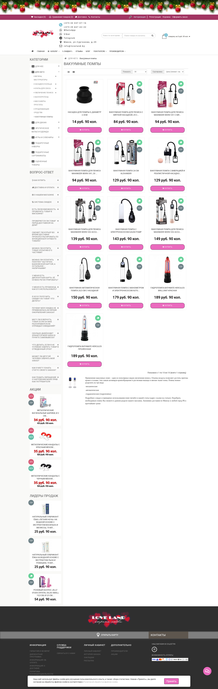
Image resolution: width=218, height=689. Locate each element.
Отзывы (79, 51)
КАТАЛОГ (54, 51)
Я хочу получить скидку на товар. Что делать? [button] (45, 298)
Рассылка (89, 661)
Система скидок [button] (45, 202)
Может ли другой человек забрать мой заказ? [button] (45, 358)
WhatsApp (70, 30)
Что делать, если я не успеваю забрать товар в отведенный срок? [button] (45, 347)
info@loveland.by (74, 46)
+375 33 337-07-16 (75, 23)
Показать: (127, 72)
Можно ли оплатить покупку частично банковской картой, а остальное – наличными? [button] (45, 264)
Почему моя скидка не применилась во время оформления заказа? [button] (45, 310)
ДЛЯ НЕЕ (37, 66)
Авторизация (140, 17)
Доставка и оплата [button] (45, 187)
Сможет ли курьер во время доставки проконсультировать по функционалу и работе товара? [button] (45, 236)
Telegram (69, 38)
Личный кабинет (92, 651)
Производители (117, 51)
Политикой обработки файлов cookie (100, 682)
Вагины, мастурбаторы (40, 78)
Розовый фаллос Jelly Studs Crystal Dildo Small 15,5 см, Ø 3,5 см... (45, 593)
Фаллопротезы (41, 97)
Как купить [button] (45, 180)
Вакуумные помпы (43, 117)
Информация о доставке (37, 667)
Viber (67, 34)
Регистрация (155, 17)
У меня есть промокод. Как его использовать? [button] (45, 288)
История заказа (92, 654)
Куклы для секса (42, 88)
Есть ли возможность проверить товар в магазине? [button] (45, 211)
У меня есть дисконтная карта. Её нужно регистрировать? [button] (45, 277)
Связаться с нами (66, 653)
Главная (40, 51)
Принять (171, 681)
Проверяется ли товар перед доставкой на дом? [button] (45, 223)
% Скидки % (67, 51)
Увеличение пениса (43, 93)
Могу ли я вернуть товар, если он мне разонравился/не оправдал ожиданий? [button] (45, 322)
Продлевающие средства (41, 110)
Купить (85, 130)
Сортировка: (158, 72)
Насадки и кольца (43, 84)
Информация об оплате (38, 661)
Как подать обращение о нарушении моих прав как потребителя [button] (45, 379)
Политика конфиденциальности (41, 672)
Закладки (89, 657)
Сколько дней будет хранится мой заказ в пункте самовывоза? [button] (45, 335)
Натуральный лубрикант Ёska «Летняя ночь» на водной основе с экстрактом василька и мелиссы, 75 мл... (45, 522)
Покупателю (100, 51)
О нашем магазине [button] (45, 195)
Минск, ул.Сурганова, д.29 (80, 42)
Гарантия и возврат (40, 651)
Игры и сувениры (42, 137)
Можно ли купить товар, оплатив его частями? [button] (45, 250)
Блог (88, 51)
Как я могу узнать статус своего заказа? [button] (45, 369)
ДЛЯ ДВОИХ (39, 122)
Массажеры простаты (40, 103)
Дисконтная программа (36, 655)
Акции (114, 654)
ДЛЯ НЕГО (38, 72)
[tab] (45, 180)
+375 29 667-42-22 (75, 27)
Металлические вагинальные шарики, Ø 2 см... (45, 413)
